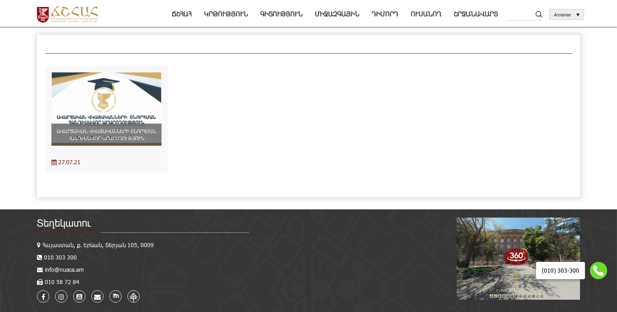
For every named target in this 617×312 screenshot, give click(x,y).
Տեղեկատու (64, 223)
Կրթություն (226, 14)
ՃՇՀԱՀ (182, 14)
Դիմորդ (385, 14)
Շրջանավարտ (476, 14)
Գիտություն (281, 14)
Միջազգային (337, 14)
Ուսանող (426, 14)
